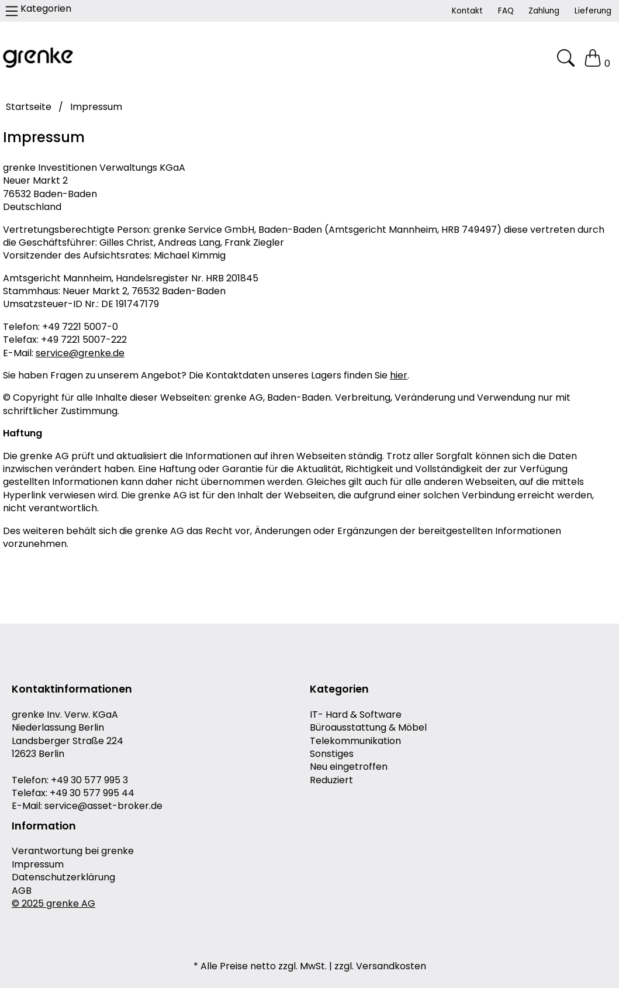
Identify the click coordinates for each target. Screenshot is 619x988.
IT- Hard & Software (356, 714)
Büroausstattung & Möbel (368, 727)
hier (398, 375)
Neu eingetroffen (349, 766)
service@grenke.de (80, 353)
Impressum (38, 864)
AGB (22, 890)
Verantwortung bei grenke (73, 851)
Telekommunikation (355, 741)
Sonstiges (332, 754)
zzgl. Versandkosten (380, 966)
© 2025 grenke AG (53, 903)
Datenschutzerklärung (63, 877)
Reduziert (331, 780)
